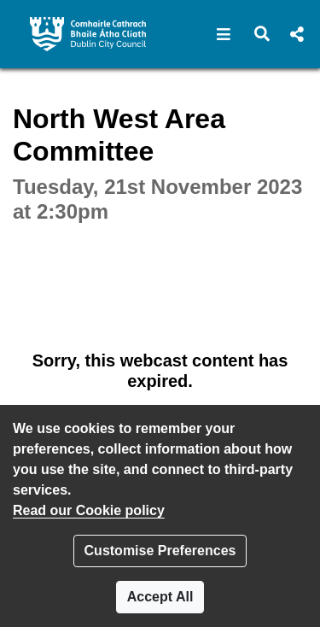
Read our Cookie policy (89, 510)
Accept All (160, 596)
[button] (224, 34)
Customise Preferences (160, 550)
